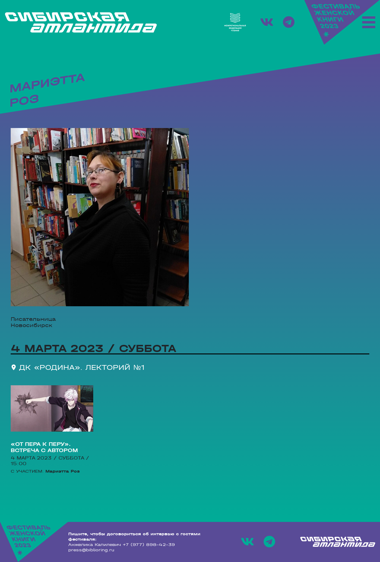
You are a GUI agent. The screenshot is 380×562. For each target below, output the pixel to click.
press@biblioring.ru (91, 549)
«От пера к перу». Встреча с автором (44, 447)
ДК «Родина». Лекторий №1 (82, 367)
